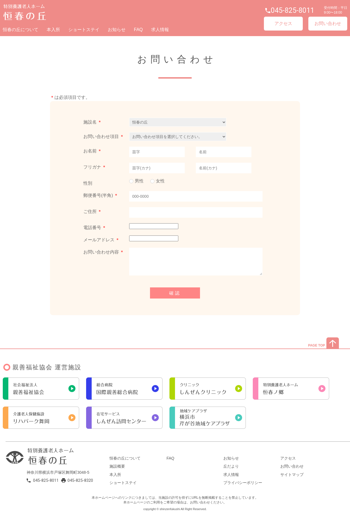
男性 (139, 181)
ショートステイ (83, 29)
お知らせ (117, 29)
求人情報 (160, 29)
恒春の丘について (20, 29)
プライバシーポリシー (242, 482)
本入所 (53, 29)
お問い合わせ (327, 23)
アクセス (283, 23)
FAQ (138, 29)
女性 (160, 181)
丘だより (231, 466)
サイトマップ (292, 474)
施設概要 (117, 466)
